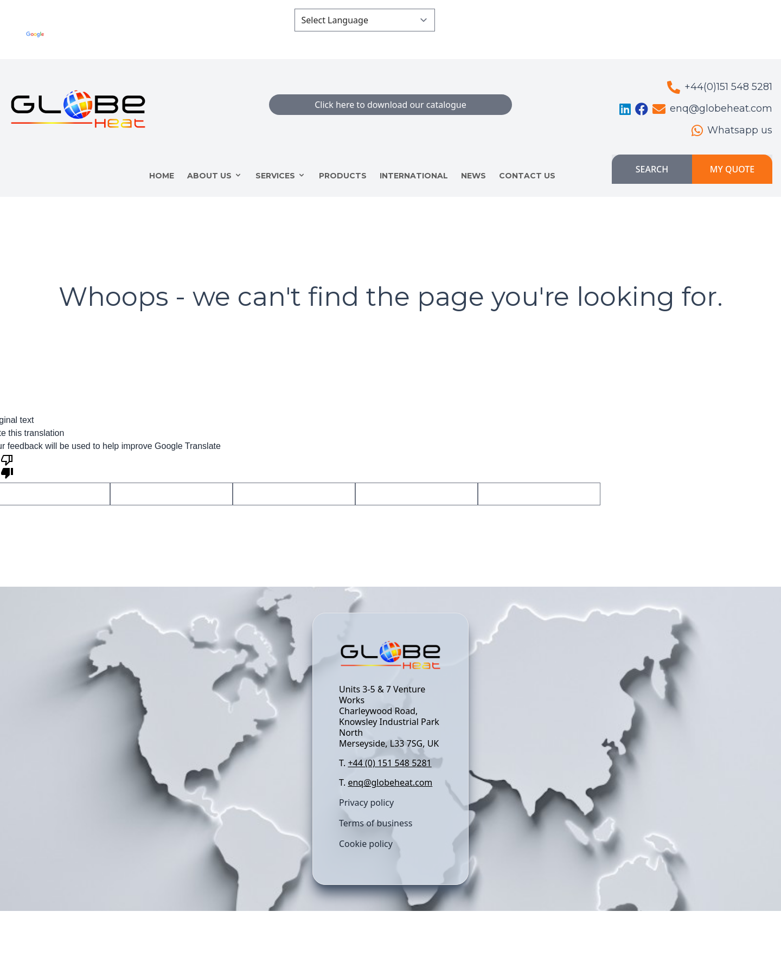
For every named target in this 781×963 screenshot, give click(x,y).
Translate (217, 40)
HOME (161, 176)
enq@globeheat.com (390, 782)
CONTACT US (527, 176)
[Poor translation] (7, 466)
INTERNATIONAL (414, 176)
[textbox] (390, 736)
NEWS (473, 176)
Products (343, 176)
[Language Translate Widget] (365, 20)
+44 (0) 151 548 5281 (389, 763)
